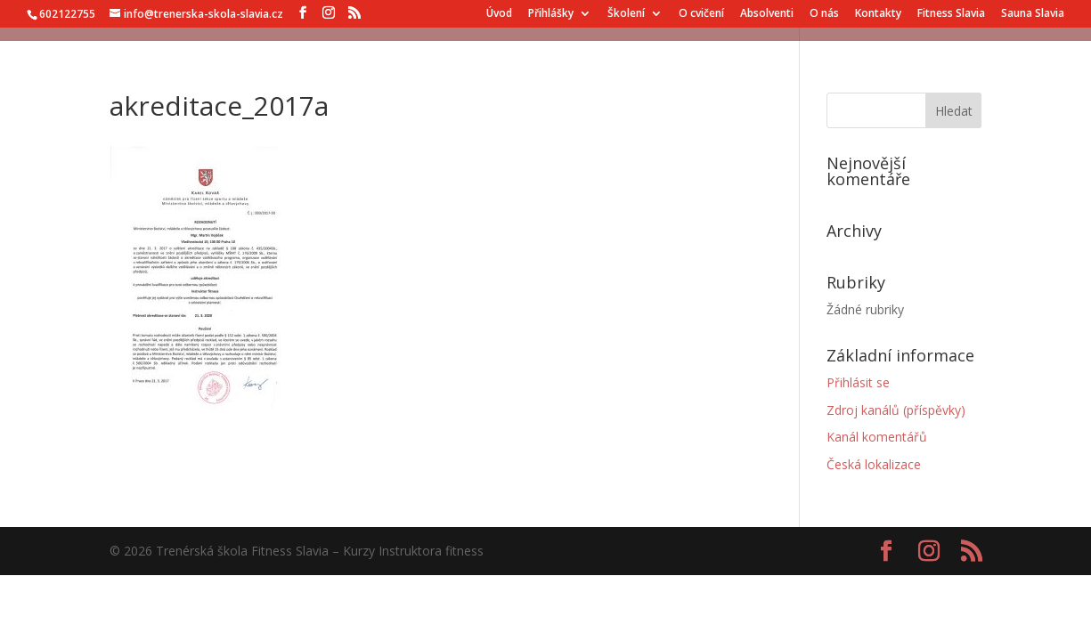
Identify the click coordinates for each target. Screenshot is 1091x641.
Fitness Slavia (951, 14)
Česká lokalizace (873, 464)
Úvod (499, 14)
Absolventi (767, 14)
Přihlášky (551, 14)
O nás (824, 14)
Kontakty (878, 14)
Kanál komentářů (876, 436)
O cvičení (701, 14)
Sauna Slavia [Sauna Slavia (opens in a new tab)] (1032, 14)
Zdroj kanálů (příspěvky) (895, 410)
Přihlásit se (858, 382)
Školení (626, 14)
